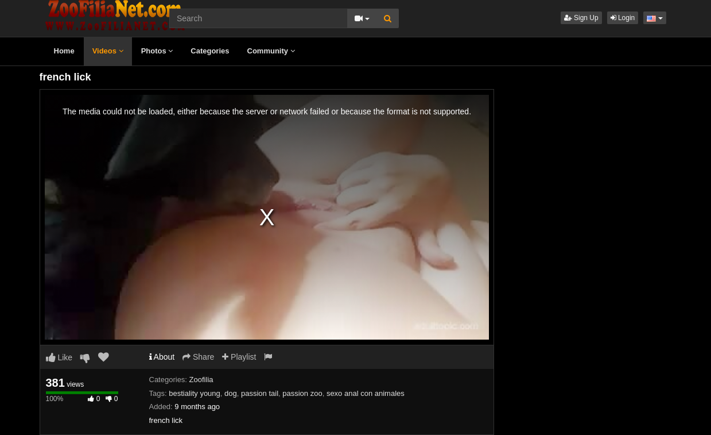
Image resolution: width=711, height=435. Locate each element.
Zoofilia (201, 379)
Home (64, 51)
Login (623, 18)
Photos (157, 51)
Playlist (239, 356)
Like (59, 357)
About (162, 356)
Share (198, 356)
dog (230, 393)
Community (271, 51)
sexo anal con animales (366, 393)
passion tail (259, 393)
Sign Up (581, 18)
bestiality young (194, 393)
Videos (107, 51)
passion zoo (302, 393)
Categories (210, 51)
